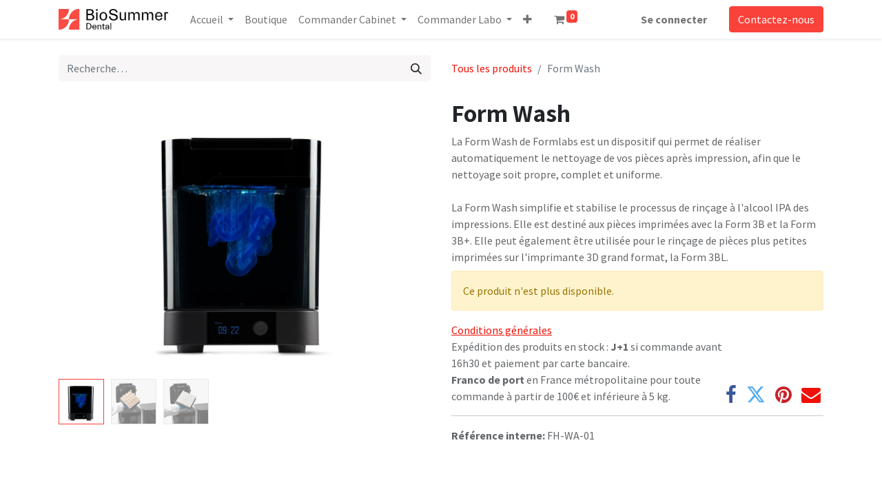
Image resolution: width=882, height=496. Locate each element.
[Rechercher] (416, 68)
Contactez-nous (776, 19)
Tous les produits (491, 68)
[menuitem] (266, 19)
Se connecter (674, 19)
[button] (527, 19)
